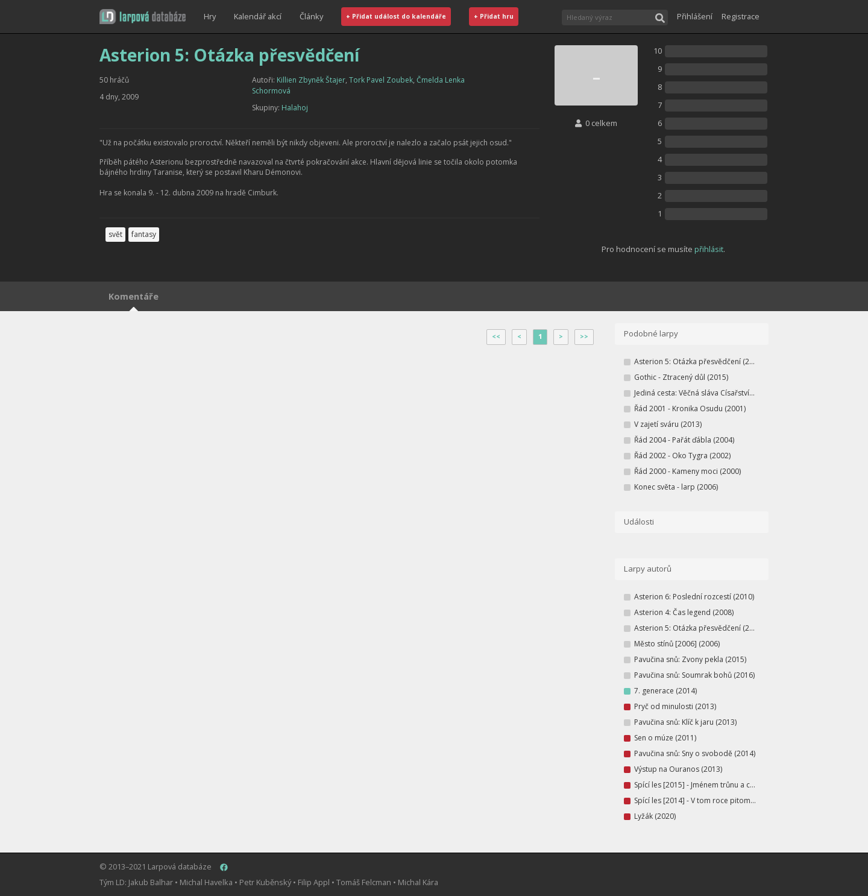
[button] (142, 16)
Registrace (741, 16)
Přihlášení (694, 16)
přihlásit (708, 249)
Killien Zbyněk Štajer (311, 80)
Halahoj (294, 108)
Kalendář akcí (257, 16)
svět (115, 234)
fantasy (143, 234)
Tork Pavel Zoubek (381, 80)
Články (311, 16)
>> (584, 336)
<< (496, 336)
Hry (210, 16)
